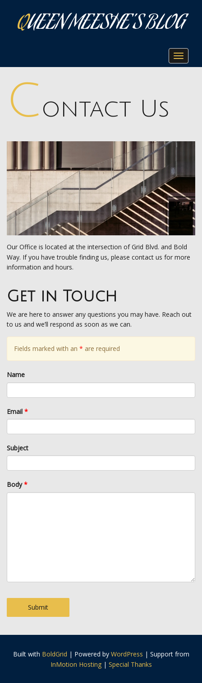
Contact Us (88, 109)
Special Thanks (130, 664)
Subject (17, 448)
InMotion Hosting (75, 664)
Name (16, 374)
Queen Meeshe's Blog (101, 24)
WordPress (127, 654)
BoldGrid (54, 654)
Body (17, 484)
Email (17, 411)
